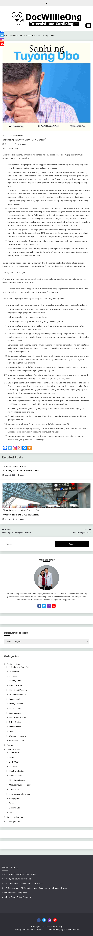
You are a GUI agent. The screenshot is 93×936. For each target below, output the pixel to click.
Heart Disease (15, 685)
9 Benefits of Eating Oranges (17, 897)
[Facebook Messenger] (24, 448)
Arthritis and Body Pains (20, 667)
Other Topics (15, 722)
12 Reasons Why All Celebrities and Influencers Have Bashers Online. (35, 888)
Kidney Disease (16, 703)
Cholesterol (14, 671)
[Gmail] (19, 448)
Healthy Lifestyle (25, 510)
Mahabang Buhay (17, 780)
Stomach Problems (17, 736)
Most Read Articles (17, 717)
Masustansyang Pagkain (20, 785)
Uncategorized (13, 821)
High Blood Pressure (18, 690)
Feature (10, 745)
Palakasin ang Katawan (19, 794)
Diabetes (7, 466)
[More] (29, 448)
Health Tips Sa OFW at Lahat (21, 514)
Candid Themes (71, 929)
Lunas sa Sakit (15, 775)
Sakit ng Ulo (14, 807)
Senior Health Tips (15, 817)
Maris (22, 475)
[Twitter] (10, 448)
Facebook (39, 920)
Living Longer (15, 708)
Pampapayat (15, 798)
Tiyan (11, 812)
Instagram (49, 920)
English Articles (13, 664)
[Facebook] (5, 448)
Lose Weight (15, 713)
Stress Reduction (16, 740)
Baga (5, 135)
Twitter (44, 920)
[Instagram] (15, 448)
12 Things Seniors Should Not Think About (23, 883)
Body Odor (14, 762)
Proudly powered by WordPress (29, 929)
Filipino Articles (16, 135)
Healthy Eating (15, 680)
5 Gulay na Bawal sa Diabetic (21, 470)
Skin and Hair (15, 726)
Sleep (11, 731)
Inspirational (14, 699)
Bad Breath (14, 752)
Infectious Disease (17, 694)
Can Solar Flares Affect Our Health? (20, 874)
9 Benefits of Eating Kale (15, 892)
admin (27, 144)
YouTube (55, 920)
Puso (37, 510)
